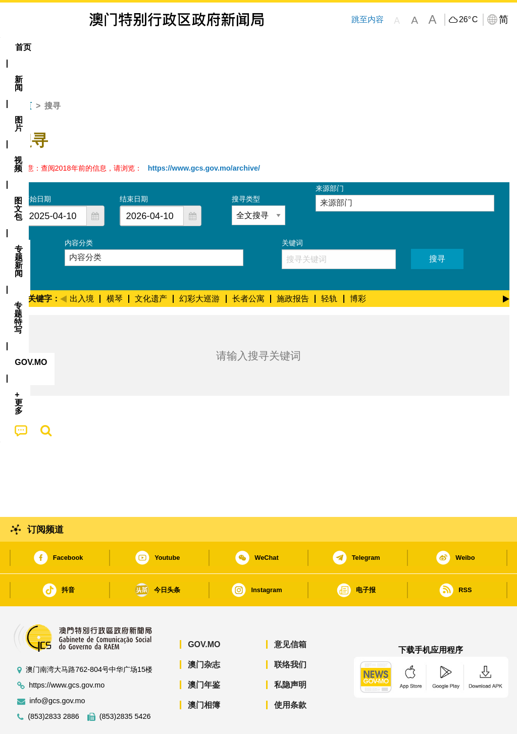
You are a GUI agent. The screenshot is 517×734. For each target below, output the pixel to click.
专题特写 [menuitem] (273, 47)
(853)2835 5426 (125, 686)
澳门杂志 (204, 634)
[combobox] (55, 185)
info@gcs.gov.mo (57, 670)
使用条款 (290, 674)
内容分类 (79, 212)
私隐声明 (290, 654)
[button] (95, 185)
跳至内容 (367, 19)
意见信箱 (290, 613)
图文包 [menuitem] (174, 47)
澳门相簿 (204, 674)
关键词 (292, 212)
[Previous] (63, 266)
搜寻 (437, 228)
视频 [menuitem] (134, 47)
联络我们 (290, 634)
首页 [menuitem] (23, 47)
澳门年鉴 (204, 654)
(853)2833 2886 (53, 686)
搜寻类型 (246, 168)
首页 (24, 75)
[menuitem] (59, 47)
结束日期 (134, 168)
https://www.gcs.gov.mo (67, 654)
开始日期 (37, 168)
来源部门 (330, 157)
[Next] (506, 266)
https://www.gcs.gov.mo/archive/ (204, 137)
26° (468, 20)
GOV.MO (204, 613)
